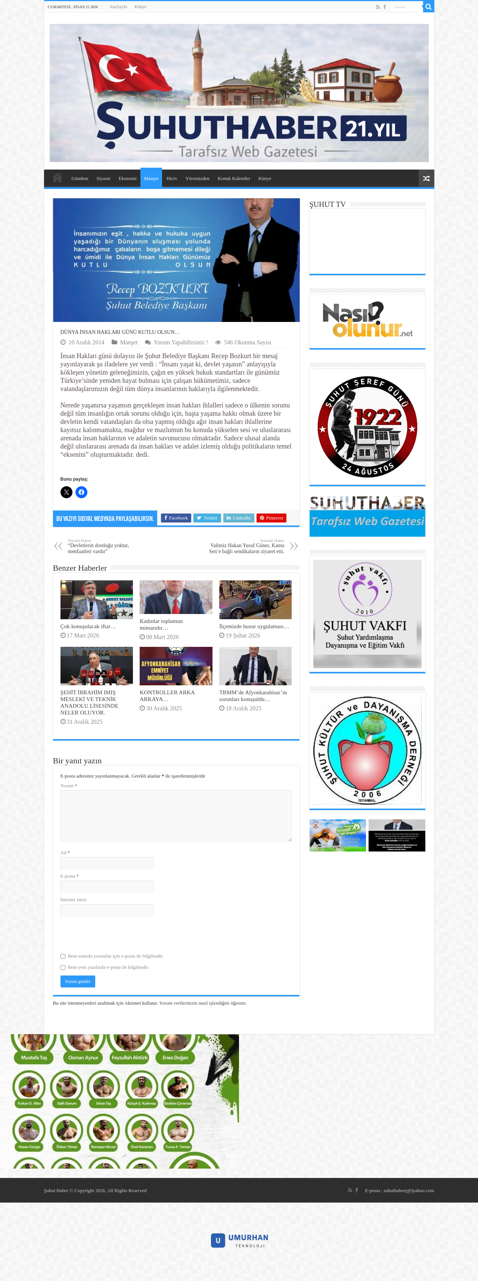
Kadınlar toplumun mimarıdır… (161, 624)
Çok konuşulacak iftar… (88, 626)
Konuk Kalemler (234, 178)
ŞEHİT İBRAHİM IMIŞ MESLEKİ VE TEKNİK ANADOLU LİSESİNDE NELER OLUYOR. (89, 702)
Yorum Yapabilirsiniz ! (181, 342)
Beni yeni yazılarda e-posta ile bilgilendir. (108, 967)
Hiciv (172, 178)
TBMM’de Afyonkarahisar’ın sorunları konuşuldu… (253, 695)
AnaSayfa (118, 6)
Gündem (80, 178)
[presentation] (117, 934)
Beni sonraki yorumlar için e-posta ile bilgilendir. (116, 956)
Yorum (68, 785)
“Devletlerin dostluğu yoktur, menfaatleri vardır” (106, 546)
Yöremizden (197, 178)
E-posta (69, 876)
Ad (65, 852)
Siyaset (103, 178)
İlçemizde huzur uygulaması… (254, 626)
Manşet (151, 178)
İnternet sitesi (73, 899)
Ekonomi (128, 178)
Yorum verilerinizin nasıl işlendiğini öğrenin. (202, 1003)
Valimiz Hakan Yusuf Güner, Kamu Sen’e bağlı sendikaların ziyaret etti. (246, 546)
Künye (140, 6)
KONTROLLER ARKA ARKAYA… (167, 695)
